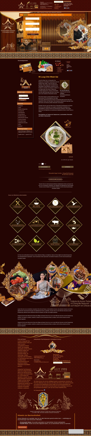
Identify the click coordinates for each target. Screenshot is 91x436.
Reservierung (38, 14)
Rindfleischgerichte (22, 115)
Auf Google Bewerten (26, 88)
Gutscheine (44, 14)
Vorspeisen (20, 105)
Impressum (43, 12)
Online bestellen (37, 12)
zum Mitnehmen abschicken (57, 7)
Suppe (19, 107)
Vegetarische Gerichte (22, 122)
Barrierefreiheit (22, 427)
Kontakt (46, 12)
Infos (21, 14)
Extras (19, 124)
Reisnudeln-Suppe (22, 121)
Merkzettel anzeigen (58, 6)
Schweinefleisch (21, 114)
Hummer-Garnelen (22, 119)
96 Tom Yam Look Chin (67, 174)
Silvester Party (61, 14)
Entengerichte (21, 110)
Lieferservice (53, 12)
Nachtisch (20, 126)
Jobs (49, 14)
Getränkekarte (31, 14)
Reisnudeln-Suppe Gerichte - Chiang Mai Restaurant (61, 173)
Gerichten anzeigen (68, 62)
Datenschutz (59, 12)
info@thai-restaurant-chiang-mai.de (46, 8)
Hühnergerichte (21, 112)
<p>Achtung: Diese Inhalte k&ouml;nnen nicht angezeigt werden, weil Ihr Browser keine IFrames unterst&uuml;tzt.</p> (32, 25)
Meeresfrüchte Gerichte (23, 117)
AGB (50, 12)
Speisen (25, 14)
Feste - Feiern (54, 14)
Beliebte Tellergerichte (22, 109)
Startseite (31, 12)
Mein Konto (57, 8)
